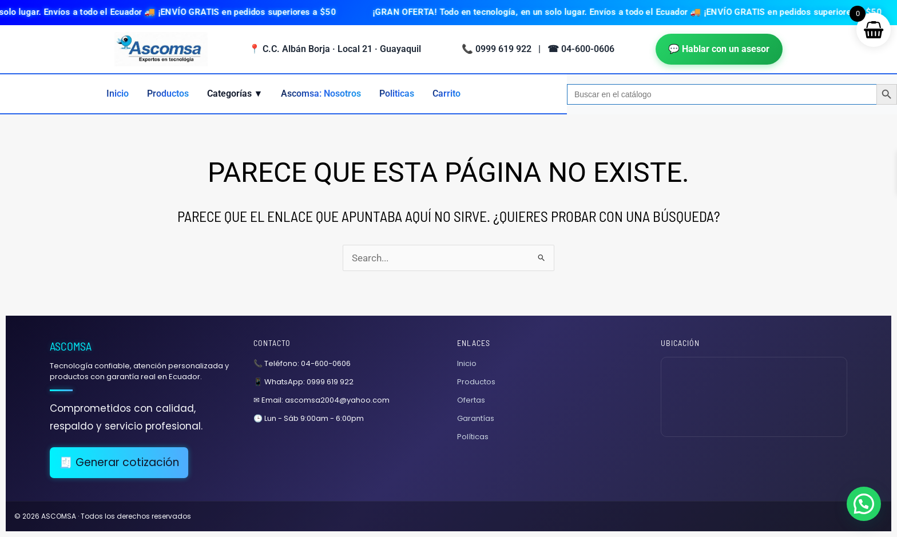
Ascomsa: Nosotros (321, 93)
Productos (168, 93)
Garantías (475, 418)
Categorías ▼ (235, 93)
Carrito (446, 93)
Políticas (473, 436)
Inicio (117, 93)
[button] (864, 504)
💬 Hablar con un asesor (719, 48)
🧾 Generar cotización (119, 462)
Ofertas (471, 400)
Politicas (396, 93)
